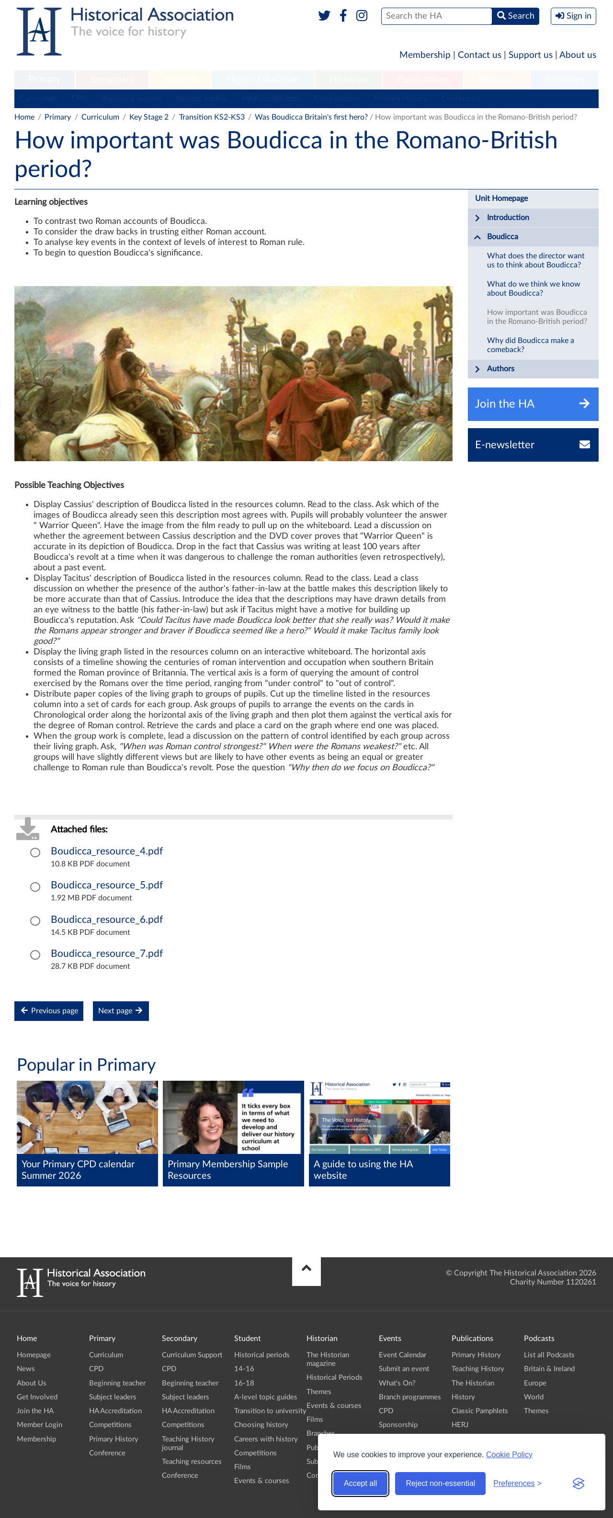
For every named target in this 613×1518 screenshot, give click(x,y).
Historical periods (262, 1355)
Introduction (501, 218)
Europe (535, 1383)
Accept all (360, 1483)
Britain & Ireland (549, 1369)
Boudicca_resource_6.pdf (107, 920)
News (26, 1369)
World (534, 1397)
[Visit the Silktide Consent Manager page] (578, 1483)
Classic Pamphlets (480, 1411)
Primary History (400, 98)
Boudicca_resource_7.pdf (107, 954)
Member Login (39, 1425)
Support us (531, 55)
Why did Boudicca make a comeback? (530, 345)
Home (24, 117)
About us (577, 55)
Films (242, 1467)
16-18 (244, 1383)
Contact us (479, 55)
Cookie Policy (509, 1455)
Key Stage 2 (149, 117)
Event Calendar (402, 1355)
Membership (425, 55)
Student (179, 79)
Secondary (112, 79)
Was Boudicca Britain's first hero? (311, 117)
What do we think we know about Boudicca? (533, 288)
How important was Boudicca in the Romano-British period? (537, 317)
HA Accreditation (271, 98)
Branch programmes (410, 1397)
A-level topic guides (265, 1397)
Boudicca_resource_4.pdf (107, 851)
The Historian (473, 1383)
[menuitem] (44, 79)
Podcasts (497, 79)
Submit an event (404, 1369)
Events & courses (261, 1481)
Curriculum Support (192, 1355)
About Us (31, 1383)
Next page (121, 1011)
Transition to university (270, 1411)
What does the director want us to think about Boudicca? (536, 260)
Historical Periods (334, 1377)
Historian (348, 79)
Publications (423, 79)
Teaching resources (192, 1461)
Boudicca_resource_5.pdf (107, 885)
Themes (318, 1392)
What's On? (397, 1383)
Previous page (49, 1011)
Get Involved (37, 1397)
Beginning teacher (132, 98)
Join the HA (35, 1411)
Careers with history (266, 1439)
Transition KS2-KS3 (212, 117)
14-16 (244, 1369)
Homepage (34, 1355)
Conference (461, 98)
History (463, 1397)
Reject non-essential (440, 1483)
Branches (564, 79)
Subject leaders (201, 98)
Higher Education (263, 79)
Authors (494, 369)
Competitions (337, 98)
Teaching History (478, 1369)
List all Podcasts (549, 1355)
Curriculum (38, 98)
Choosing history (261, 1425)
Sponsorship (398, 1425)
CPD (79, 98)
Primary (44, 79)
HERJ (460, 1425)
